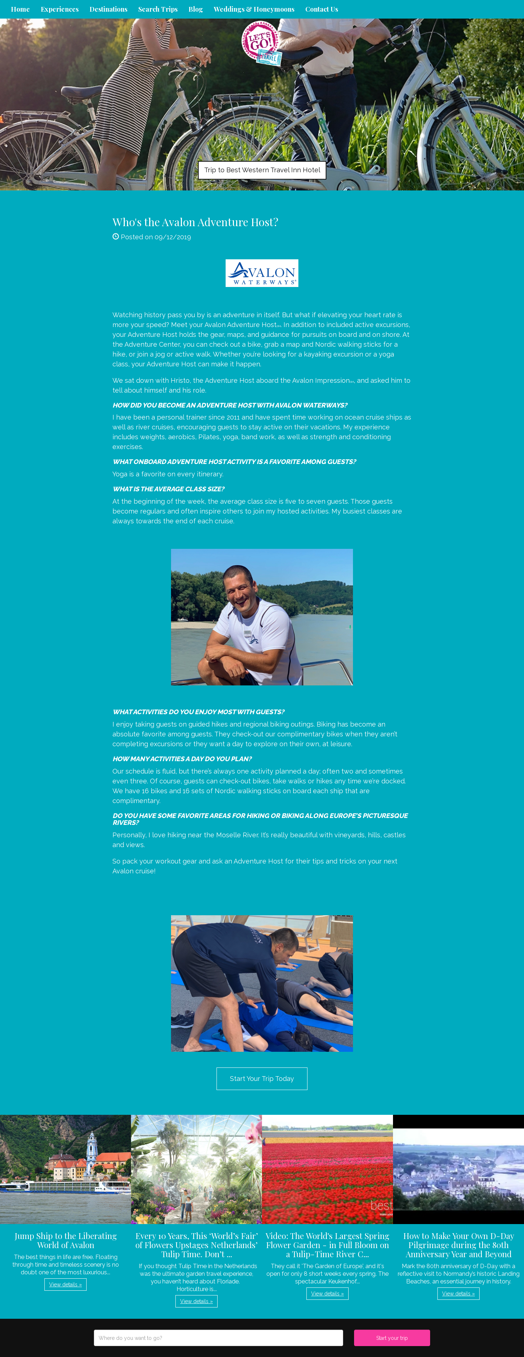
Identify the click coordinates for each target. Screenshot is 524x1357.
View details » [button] (65, 1284)
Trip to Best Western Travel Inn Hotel (262, 170)
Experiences (60, 9)
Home (20, 9)
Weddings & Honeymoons (254, 9)
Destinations (108, 9)
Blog (195, 9)
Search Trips (158, 9)
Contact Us (321, 9)
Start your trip (392, 1338)
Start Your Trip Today (262, 1078)
